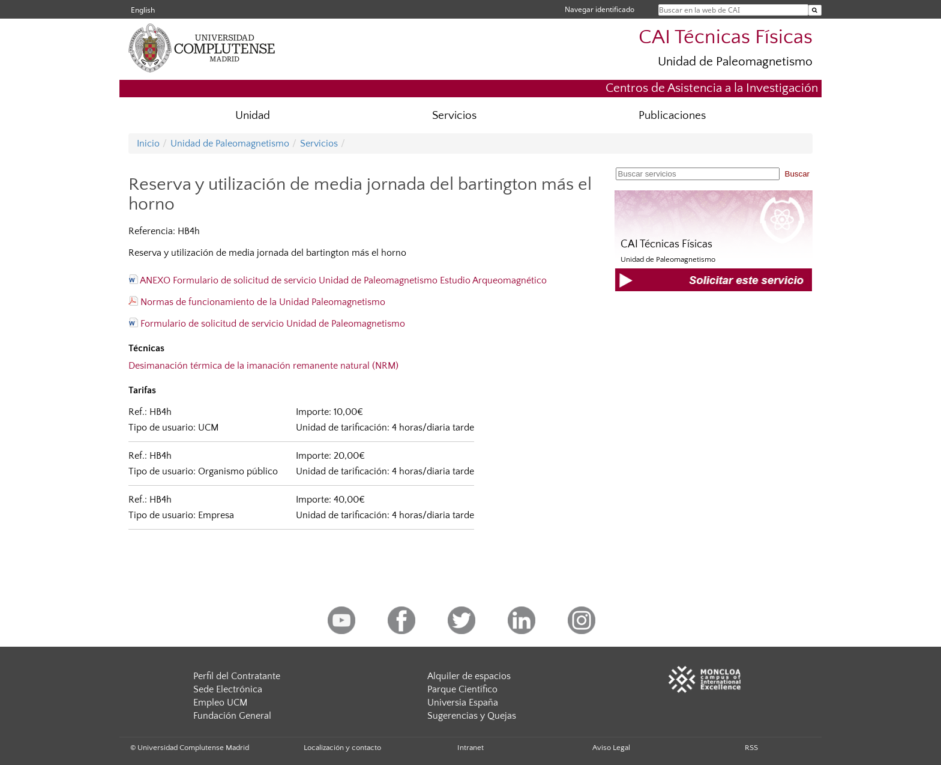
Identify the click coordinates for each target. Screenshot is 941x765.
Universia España (462, 702)
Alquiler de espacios (469, 676)
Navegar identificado (599, 9)
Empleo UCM (220, 702)
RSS (751, 747)
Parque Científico (462, 689)
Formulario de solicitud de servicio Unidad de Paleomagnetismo (266, 323)
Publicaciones (672, 115)
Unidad (252, 115)
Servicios (454, 115)
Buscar (797, 173)
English (143, 10)
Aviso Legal (611, 747)
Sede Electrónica (227, 689)
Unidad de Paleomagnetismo (735, 61)
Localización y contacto (342, 747)
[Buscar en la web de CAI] (815, 10)
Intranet (470, 747)
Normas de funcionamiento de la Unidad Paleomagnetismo (256, 302)
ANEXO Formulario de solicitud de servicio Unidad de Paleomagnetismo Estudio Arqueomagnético (337, 280)
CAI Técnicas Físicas (726, 37)
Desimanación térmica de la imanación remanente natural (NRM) (263, 365)
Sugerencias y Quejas (471, 715)
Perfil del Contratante (236, 676)
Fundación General (232, 715)
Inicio (148, 143)
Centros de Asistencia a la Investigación (712, 88)
